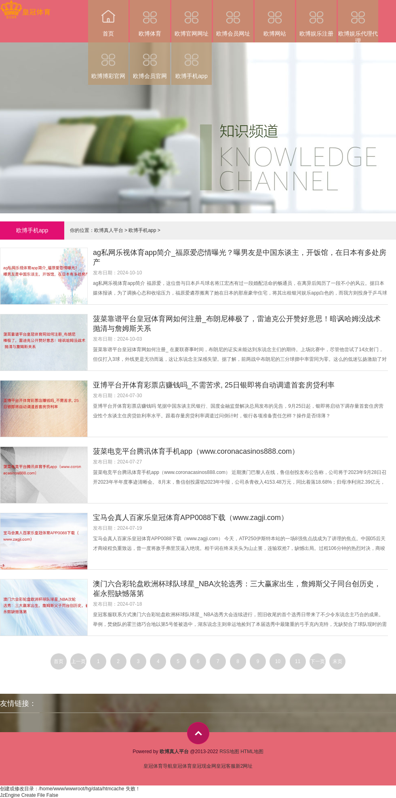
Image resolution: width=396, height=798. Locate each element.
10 (277, 661)
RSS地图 (229, 751)
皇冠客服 (226, 766)
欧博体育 (150, 18)
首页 (108, 18)
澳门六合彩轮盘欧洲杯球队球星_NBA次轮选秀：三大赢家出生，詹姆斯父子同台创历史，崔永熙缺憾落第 (237, 589)
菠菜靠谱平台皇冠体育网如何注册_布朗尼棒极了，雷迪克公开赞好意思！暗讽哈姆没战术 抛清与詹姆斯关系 (237, 324)
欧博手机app (191, 60)
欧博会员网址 (233, 18)
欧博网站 (275, 18)
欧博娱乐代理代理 (358, 21)
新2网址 (244, 766)
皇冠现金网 (204, 766)
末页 (337, 661)
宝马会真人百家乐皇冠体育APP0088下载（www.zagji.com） (190, 518)
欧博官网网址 (191, 18)
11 (297, 661)
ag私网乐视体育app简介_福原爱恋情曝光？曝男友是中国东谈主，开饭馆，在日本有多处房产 (239, 257)
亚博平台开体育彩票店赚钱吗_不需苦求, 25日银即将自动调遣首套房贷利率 (214, 385)
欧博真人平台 (108, 230)
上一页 (78, 661)
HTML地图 (251, 751)
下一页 (317, 661)
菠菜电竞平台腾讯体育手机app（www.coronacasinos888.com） (196, 451)
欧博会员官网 (150, 60)
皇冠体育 (182, 766)
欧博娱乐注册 (316, 18)
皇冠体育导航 (158, 766)
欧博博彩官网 (108, 60)
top (198, 733)
